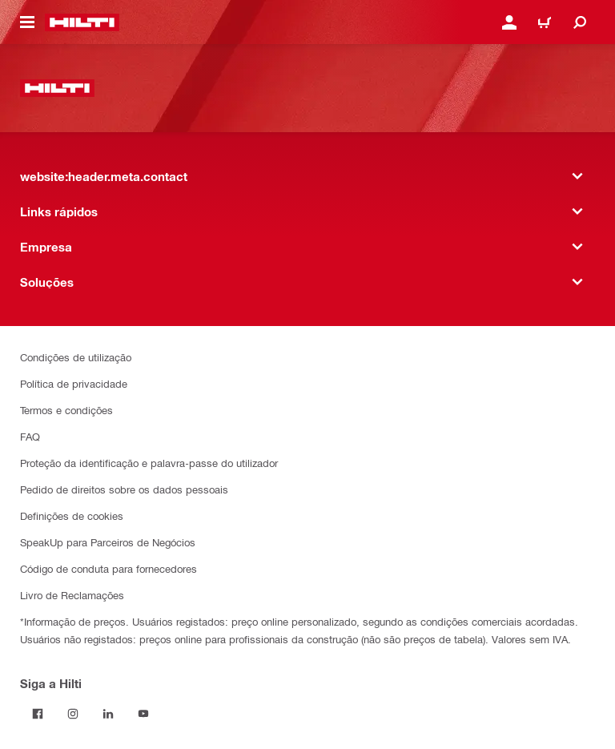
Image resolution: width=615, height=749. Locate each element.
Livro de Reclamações (72, 595)
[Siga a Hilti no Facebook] (37, 713)
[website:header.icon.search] (579, 22)
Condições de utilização (75, 357)
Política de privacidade (73, 383)
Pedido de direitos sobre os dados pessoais (124, 489)
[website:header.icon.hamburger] (27, 22)
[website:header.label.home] (82, 22)
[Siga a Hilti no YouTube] (143, 713)
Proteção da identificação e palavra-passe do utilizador (149, 463)
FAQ (30, 436)
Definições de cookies (71, 515)
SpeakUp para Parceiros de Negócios (107, 542)
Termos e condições (66, 410)
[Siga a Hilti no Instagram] (72, 713)
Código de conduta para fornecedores (108, 568)
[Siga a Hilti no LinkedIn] (108, 713)
